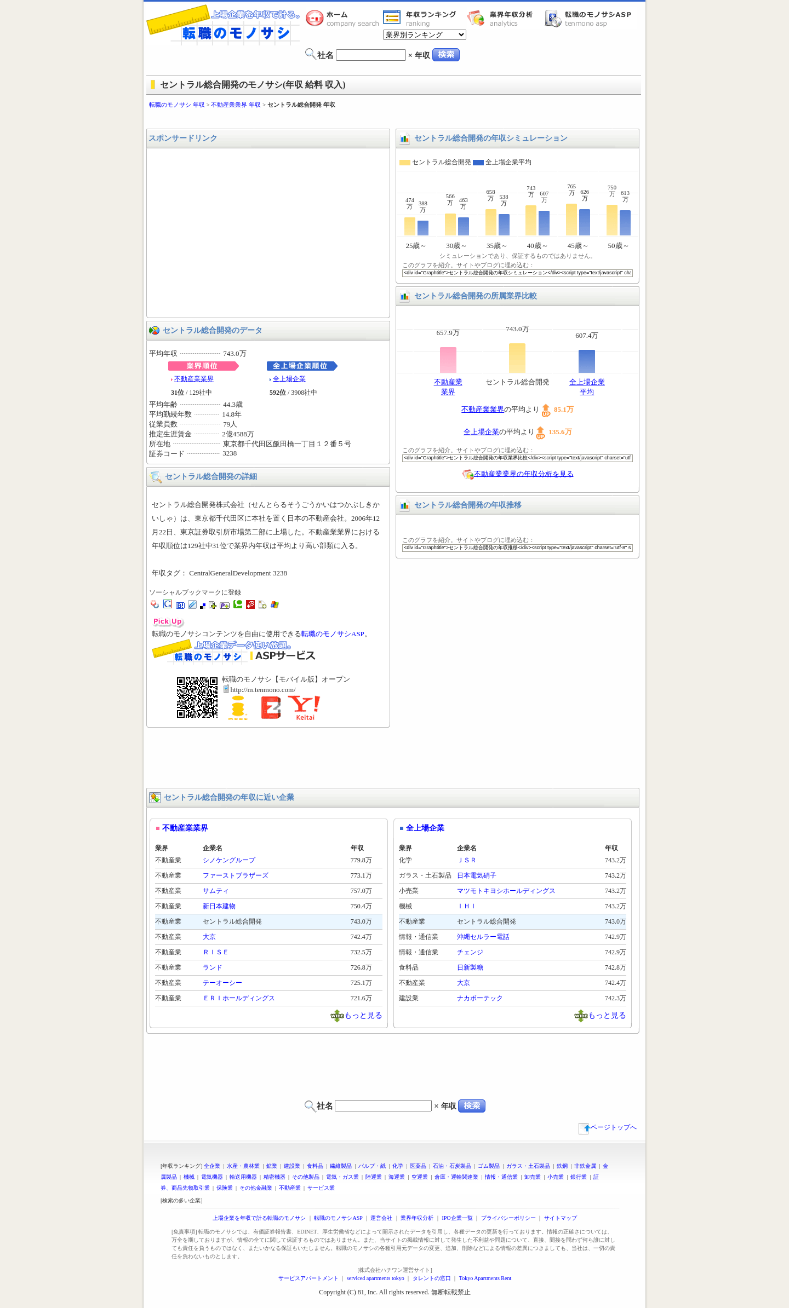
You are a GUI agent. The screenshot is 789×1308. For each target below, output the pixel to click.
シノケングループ (229, 860)
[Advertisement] (394, 119)
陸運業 (373, 1177)
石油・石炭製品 (452, 1166)
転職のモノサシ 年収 (177, 104)
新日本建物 (219, 906)
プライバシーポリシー (508, 1218)
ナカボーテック (480, 998)
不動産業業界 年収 (236, 104)
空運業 (419, 1177)
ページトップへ (608, 1127)
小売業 (555, 1177)
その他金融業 (255, 1188)
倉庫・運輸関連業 (456, 1177)
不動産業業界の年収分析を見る (524, 473)
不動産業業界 (194, 379)
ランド (212, 967)
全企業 (212, 1166)
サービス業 (321, 1188)
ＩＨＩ (467, 906)
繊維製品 (341, 1166)
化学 (397, 1166)
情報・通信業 (501, 1177)
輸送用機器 (243, 1177)
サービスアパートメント (308, 1278)
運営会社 (381, 1218)
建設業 (292, 1166)
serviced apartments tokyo (375, 1278)
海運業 (396, 1177)
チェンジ (470, 952)
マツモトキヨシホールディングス (506, 891)
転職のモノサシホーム (344, 18)
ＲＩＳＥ (216, 952)
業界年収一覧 (421, 18)
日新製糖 (470, 967)
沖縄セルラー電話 (483, 937)
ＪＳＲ (467, 860)
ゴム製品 (489, 1166)
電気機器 (212, 1177)
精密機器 (274, 1177)
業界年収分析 (505, 18)
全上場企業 (289, 379)
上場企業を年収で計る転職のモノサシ (259, 1218)
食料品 (315, 1166)
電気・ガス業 (342, 1177)
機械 (189, 1177)
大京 (209, 937)
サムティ (216, 891)
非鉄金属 (585, 1166)
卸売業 (532, 1177)
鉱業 (271, 1166)
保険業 (224, 1188)
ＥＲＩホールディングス (239, 998)
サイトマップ (560, 1218)
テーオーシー (222, 983)
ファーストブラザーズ (235, 875)
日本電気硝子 (476, 875)
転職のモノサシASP (590, 18)
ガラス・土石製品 (528, 1166)
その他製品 (305, 1177)
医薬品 (418, 1166)
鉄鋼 (562, 1166)
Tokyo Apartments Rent (485, 1278)
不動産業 (290, 1188)
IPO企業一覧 (457, 1218)
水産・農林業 (243, 1166)
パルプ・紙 (372, 1166)
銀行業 (578, 1177)
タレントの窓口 (432, 1278)
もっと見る (363, 1015)
